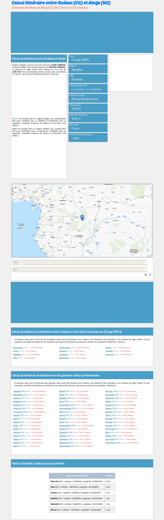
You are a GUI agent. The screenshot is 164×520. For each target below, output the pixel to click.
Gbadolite (109, 405)
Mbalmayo (109, 398)
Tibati (107, 415)
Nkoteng (17, 408)
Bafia (61, 402)
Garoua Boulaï (65, 408)
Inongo (16, 415)
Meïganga (17, 402)
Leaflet (149, 256)
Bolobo (62, 429)
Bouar (15, 429)
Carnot (62, 415)
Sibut (15, 419)
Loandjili (109, 351)
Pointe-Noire (64, 348)
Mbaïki (108, 402)
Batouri (108, 408)
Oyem (61, 422)
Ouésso (15, 118)
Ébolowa (63, 398)
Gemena (16, 398)
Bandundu (109, 395)
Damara (16, 443)
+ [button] (16, 188)
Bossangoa (110, 429)
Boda (15, 446)
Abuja (56, 69)
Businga (108, 426)
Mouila (16, 439)
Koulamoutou (65, 446)
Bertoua (108, 391)
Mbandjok (63, 432)
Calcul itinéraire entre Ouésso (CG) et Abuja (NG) (61, 2)
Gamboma (63, 355)
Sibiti (15, 358)
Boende (16, 422)
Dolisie (108, 348)
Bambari (108, 419)
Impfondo (109, 355)
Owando (63, 351)
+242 (75, 138)
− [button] (16, 192)
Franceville (18, 412)
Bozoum (108, 412)
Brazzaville (18, 348)
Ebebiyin (16, 436)
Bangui (62, 391)
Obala (15, 426)
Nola (107, 432)
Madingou (17, 355)
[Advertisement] (82, 32)
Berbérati (17, 405)
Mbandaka (17, 395)
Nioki (61, 412)
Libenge (16, 432)
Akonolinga (110, 443)
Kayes (15, 351)
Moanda (108, 422)
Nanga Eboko (64, 426)
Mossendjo (64, 358)
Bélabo (108, 436)
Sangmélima (64, 405)
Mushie (62, 419)
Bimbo (62, 395)
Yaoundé (16, 391)
